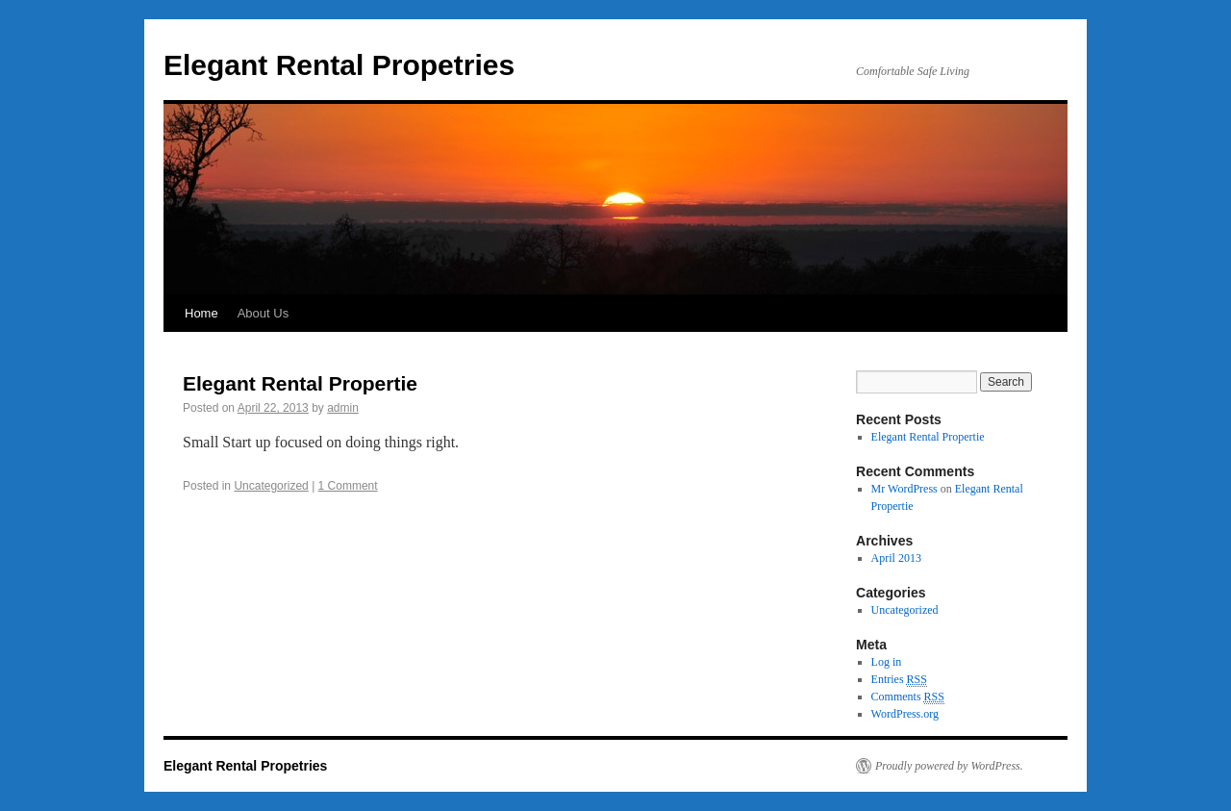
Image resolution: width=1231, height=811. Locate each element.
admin (343, 408)
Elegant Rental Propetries (339, 65)
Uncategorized (271, 486)
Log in (886, 662)
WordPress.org (905, 714)
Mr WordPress (904, 488)
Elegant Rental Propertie (300, 383)
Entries (899, 679)
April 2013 (896, 558)
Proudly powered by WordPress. (949, 766)
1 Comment (348, 486)
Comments (907, 697)
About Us (263, 313)
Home (201, 313)
